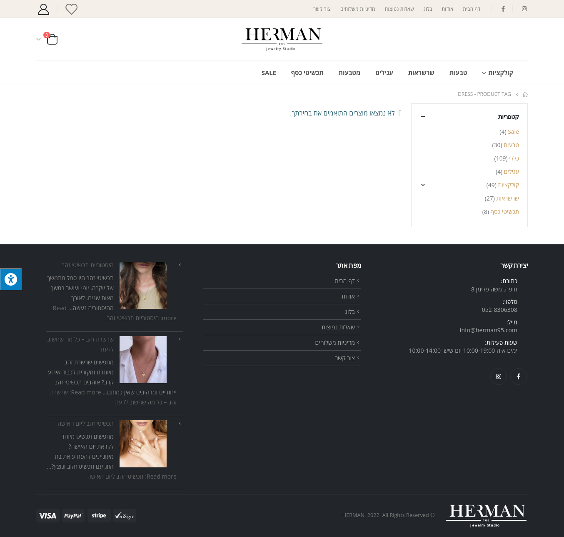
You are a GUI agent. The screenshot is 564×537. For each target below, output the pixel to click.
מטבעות (350, 72)
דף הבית (471, 8)
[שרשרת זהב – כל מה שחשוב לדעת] (143, 359)
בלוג (428, 8)
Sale (269, 72)
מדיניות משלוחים (357, 8)
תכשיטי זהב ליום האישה (85, 423)
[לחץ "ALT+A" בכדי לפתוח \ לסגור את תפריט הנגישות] (11, 279)
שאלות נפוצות (399, 8)
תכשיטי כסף (307, 72)
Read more (132, 476)
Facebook (518, 376)
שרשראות (421, 72)
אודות (448, 8)
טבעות (458, 72)
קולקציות (500, 72)
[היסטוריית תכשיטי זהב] (143, 285)
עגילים (384, 72)
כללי (514, 158)
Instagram (498, 376)
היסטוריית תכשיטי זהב (88, 265)
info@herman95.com (488, 330)
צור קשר (322, 8)
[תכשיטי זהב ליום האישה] (143, 443)
